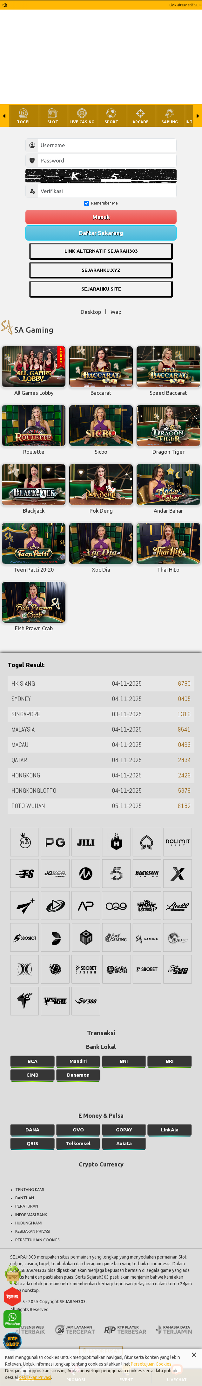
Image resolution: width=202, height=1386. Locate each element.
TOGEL (23, 122)
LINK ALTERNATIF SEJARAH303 (101, 251)
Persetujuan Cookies (151, 1364)
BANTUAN (24, 1198)
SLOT (52, 122)
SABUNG (169, 122)
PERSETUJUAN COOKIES (37, 1240)
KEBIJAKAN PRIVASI (32, 1231)
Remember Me (101, 203)
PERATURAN (26, 1206)
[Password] (107, 161)
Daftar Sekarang (101, 233)
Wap (116, 312)
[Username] (107, 145)
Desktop (91, 312)
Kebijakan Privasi (35, 1377)
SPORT (111, 122)
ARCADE (140, 122)
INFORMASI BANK (31, 1215)
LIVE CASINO (82, 122)
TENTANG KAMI (29, 1189)
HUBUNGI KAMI (28, 1223)
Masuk (101, 217)
